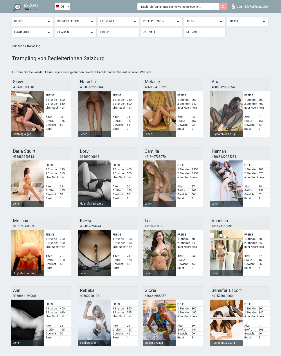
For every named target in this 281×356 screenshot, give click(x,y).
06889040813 (89, 157)
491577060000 (222, 296)
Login (250, 6)
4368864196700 (24, 296)
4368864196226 (156, 87)
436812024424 (90, 226)
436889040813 (23, 157)
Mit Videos (193, 32)
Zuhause (18, 46)
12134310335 (154, 226)
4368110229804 (91, 87)
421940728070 (155, 157)
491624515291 (222, 226)
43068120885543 (224, 87)
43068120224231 (224, 157)
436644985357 (155, 296)
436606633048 (23, 87)
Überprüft (108, 32)
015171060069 (23, 226)
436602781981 (90, 296)
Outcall (149, 32)
